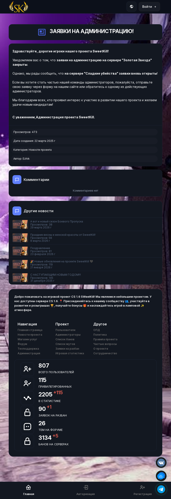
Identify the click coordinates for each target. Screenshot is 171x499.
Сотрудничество (105, 353)
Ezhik (26, 158)
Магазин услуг (27, 339)
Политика (100, 334)
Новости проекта (40, 149)
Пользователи (65, 330)
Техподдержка (28, 348)
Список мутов (65, 344)
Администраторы (68, 334)
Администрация (29, 353)
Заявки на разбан (67, 348)
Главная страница (30, 330)
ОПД (96, 330)
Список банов (64, 339)
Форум (22, 344)
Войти (149, 6)
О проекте (100, 348)
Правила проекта (105, 339)
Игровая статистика (69, 353)
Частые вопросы (105, 344)
